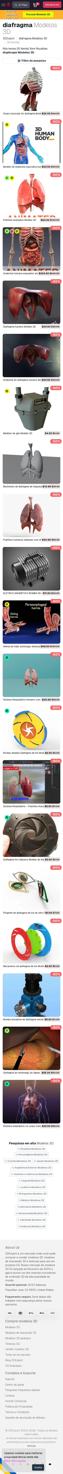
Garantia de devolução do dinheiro (25, 1417)
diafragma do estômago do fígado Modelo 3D (27, 1072)
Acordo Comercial (15, 1401)
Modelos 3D (12, 1327)
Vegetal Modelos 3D (31, 1180)
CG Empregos (13, 1366)
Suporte (10, 1379)
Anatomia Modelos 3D (31, 1226)
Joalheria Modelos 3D (31, 1187)
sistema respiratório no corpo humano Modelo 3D (30, 1126)
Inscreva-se (52, 4)
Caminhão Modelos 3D (31, 1219)
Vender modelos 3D (17, 1349)
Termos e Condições (17, 1412)
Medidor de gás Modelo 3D (17, 433)
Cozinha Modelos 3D (18, 1161)
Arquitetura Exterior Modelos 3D (31, 1167)
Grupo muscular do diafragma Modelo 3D (25, 113)
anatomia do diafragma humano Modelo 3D (26, 379)
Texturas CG (12, 1344)
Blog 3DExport (14, 1360)
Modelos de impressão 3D (20, 1333)
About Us (12, 1247)
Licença (10, 1395)
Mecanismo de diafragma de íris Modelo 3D (26, 966)
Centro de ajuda (14, 1384)
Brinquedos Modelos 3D (32, 1193)
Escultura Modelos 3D (31, 1148)
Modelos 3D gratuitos (18, 1338)
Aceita (38, 1467)
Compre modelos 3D (21, 1321)
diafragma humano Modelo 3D (19, 326)
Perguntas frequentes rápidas (22, 1390)
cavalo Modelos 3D (46, 1161)
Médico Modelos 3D (31, 1200)
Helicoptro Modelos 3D (31, 1206)
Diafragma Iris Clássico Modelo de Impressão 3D (29, 859)
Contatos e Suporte (20, 1373)
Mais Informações (15, 1461)
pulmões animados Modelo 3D (19, 220)
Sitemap (31, 1445)
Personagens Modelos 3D (31, 1154)
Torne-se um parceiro (17, 1354)
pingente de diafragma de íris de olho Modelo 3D (29, 912)
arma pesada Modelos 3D (31, 1213)
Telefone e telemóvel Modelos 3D (31, 1174)
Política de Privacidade (19, 1406)
